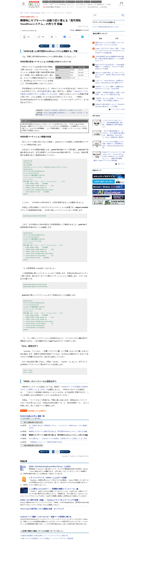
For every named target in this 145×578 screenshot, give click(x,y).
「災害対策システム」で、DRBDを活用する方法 (45, 442)
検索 (123, 15)
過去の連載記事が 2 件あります (33, 445)
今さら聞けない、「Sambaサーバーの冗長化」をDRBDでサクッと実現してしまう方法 (58, 438)
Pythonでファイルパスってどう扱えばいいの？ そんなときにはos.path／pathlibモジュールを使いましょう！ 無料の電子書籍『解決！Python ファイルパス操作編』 (108, 156)
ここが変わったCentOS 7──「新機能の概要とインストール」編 (53, 489)
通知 (43, 37)
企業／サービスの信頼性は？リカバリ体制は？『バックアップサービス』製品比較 (47, 538)
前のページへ (44, 46)
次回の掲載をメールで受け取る (31, 418)
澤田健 (72, 30)
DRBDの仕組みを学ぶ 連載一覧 (32, 416)
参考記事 (46, 91)
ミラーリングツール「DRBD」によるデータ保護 (47, 478)
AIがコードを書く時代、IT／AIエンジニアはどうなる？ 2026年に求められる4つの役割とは (110, 75)
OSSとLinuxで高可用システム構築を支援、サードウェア (42, 509)
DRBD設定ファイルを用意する (37, 411)
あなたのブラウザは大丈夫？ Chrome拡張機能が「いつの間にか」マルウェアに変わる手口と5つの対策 (109, 67)
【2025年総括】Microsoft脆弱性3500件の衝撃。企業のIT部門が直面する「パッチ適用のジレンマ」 (109, 59)
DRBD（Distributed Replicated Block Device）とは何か (50, 466)
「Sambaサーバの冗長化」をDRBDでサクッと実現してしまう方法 (62, 110)
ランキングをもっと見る (118, 109)
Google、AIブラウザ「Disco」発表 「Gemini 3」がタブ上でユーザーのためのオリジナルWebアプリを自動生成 (110, 51)
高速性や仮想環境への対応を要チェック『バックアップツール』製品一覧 (44, 535)
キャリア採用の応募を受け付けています (106, 27)
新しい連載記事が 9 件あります (33, 422)
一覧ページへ (121, 164)
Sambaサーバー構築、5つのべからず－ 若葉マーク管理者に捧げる (45, 517)
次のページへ (65, 46)
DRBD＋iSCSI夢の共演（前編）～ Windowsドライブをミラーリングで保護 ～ (50, 500)
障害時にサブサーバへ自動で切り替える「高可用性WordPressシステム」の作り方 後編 (58, 431)
